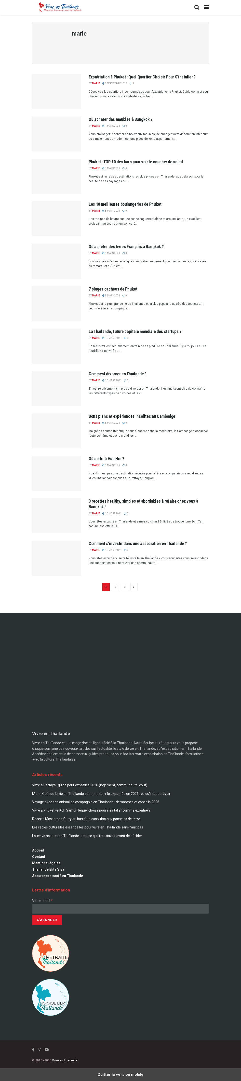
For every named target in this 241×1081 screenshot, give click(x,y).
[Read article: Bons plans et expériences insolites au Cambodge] (56, 430)
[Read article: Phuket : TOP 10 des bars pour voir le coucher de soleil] (56, 176)
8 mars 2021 (111, 168)
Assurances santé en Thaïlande (57, 876)
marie (96, 83)
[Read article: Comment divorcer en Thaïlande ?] (56, 388)
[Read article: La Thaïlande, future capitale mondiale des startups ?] (56, 346)
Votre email (42, 901)
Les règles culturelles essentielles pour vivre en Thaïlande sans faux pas (87, 827)
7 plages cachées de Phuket (113, 289)
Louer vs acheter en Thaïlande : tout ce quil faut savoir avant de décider (87, 836)
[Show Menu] (206, 7)
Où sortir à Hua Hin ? (106, 458)
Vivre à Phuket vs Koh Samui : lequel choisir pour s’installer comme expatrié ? (91, 810)
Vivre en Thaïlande (64, 1060)
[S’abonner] (47, 920)
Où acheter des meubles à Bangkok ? (120, 119)
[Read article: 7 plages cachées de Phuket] (56, 303)
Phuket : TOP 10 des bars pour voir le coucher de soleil (136, 161)
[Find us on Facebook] (33, 1050)
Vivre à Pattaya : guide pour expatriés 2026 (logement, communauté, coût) (89, 785)
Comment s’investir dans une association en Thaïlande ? (138, 543)
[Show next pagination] (134, 587)
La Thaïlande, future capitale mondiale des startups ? (135, 331)
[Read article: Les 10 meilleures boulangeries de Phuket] (56, 218)
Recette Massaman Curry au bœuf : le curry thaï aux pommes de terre (86, 819)
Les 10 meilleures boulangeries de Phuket (125, 204)
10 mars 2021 (111, 338)
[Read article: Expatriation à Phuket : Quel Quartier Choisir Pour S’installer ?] (56, 91)
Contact (38, 857)
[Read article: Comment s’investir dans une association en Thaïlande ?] (56, 558)
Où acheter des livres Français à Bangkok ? (126, 246)
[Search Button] (196, 7)
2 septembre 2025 (114, 83)
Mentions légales (46, 863)
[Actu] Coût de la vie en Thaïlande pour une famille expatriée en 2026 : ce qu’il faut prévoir (101, 794)
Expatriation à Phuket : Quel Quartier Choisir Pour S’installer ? (142, 76)
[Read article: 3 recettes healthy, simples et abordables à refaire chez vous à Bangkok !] (56, 515)
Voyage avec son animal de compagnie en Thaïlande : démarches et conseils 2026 (95, 802)
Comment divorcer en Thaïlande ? (118, 373)
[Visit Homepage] (59, 7)
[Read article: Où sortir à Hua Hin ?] (56, 473)
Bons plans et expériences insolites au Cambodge (132, 416)
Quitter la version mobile (120, 1074)
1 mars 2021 (111, 126)
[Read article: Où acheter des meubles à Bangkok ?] (56, 134)
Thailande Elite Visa (48, 869)
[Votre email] (120, 909)
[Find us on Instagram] (39, 1050)
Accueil (38, 850)
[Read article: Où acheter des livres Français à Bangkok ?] (56, 261)
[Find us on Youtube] (47, 1050)
